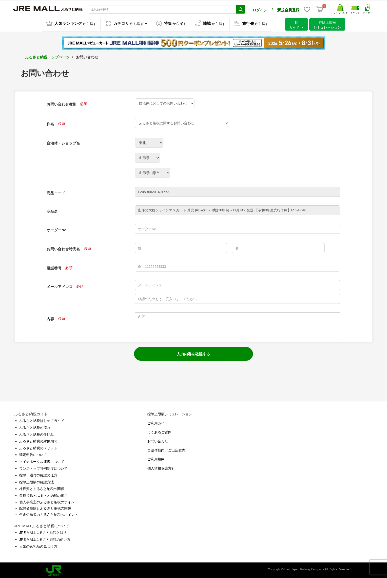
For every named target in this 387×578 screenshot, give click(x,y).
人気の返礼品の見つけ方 (38, 545)
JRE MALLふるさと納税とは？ (43, 532)
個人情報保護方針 (161, 467)
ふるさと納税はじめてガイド (41, 420)
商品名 (52, 210)
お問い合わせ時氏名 (63, 248)
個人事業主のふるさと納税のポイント (48, 501)
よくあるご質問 (159, 431)
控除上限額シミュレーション (169, 413)
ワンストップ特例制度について (43, 468)
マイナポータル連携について (41, 461)
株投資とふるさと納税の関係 (41, 488)
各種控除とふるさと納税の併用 (43, 495)
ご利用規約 (156, 458)
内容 (50, 318)
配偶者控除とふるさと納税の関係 (45, 507)
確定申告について (33, 454)
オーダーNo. (57, 229)
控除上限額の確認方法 (36, 481)
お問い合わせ (157, 440)
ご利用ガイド (157, 422)
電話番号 (54, 267)
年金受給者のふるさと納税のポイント (48, 514)
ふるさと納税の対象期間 (38, 440)
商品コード (56, 192)
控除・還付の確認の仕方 (38, 474)
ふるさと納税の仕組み (36, 433)
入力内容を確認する (193, 353)
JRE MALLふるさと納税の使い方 (44, 539)
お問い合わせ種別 (61, 103)
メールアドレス (60, 286)
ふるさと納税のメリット (38, 447)
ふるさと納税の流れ (34, 427)
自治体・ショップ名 (63, 142)
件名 (50, 123)
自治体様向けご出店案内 (166, 449)
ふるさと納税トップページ (47, 56)
